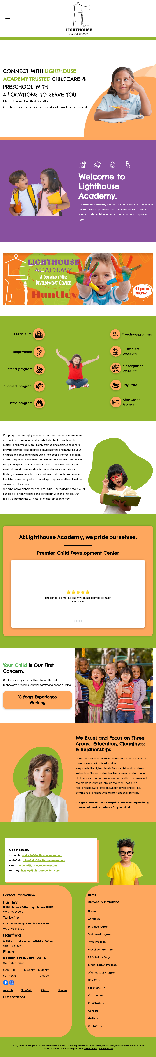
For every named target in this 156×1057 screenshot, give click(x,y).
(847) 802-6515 (13, 911)
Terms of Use (90, 1048)
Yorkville (43, 101)
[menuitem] (120, 911)
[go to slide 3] (79, 621)
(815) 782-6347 (13, 946)
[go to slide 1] (74, 621)
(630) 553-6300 (13, 929)
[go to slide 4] (81, 621)
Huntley (17, 101)
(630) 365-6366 (13, 963)
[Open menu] (7, 18)
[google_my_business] (11, 983)
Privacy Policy (106, 1048)
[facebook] (5, 983)
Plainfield (30, 101)
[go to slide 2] (76, 621)
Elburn (7, 101)
